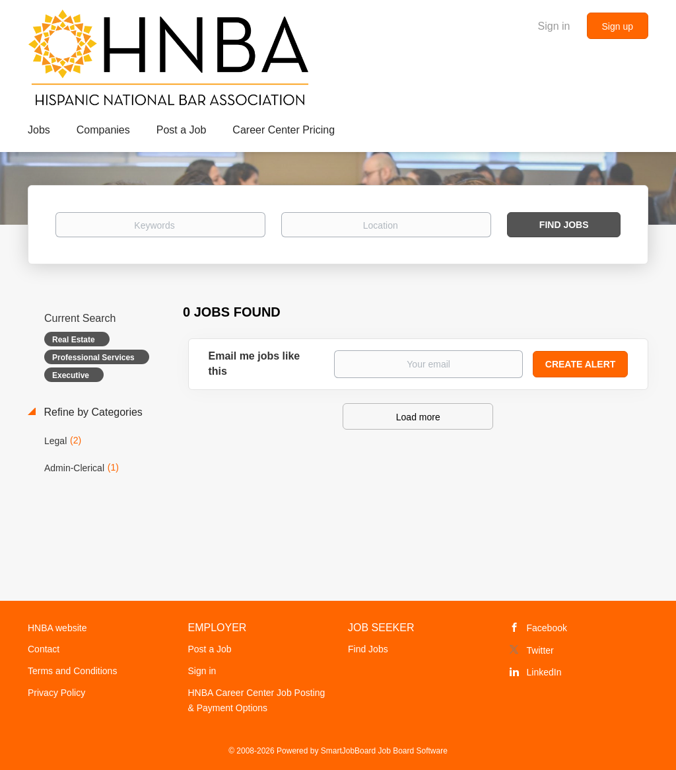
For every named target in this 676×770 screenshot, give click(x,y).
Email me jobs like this (254, 363)
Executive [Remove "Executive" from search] (70, 375)
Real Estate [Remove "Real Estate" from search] (73, 339)
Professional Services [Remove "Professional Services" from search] (93, 357)
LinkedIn (544, 672)
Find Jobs (564, 224)
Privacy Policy (56, 692)
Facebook (547, 628)
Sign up (617, 26)
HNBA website (57, 628)
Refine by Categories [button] (92, 412)
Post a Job (210, 649)
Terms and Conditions (72, 671)
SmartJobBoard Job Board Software (384, 750)
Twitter (540, 650)
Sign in (554, 26)
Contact (43, 649)
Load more (418, 417)
